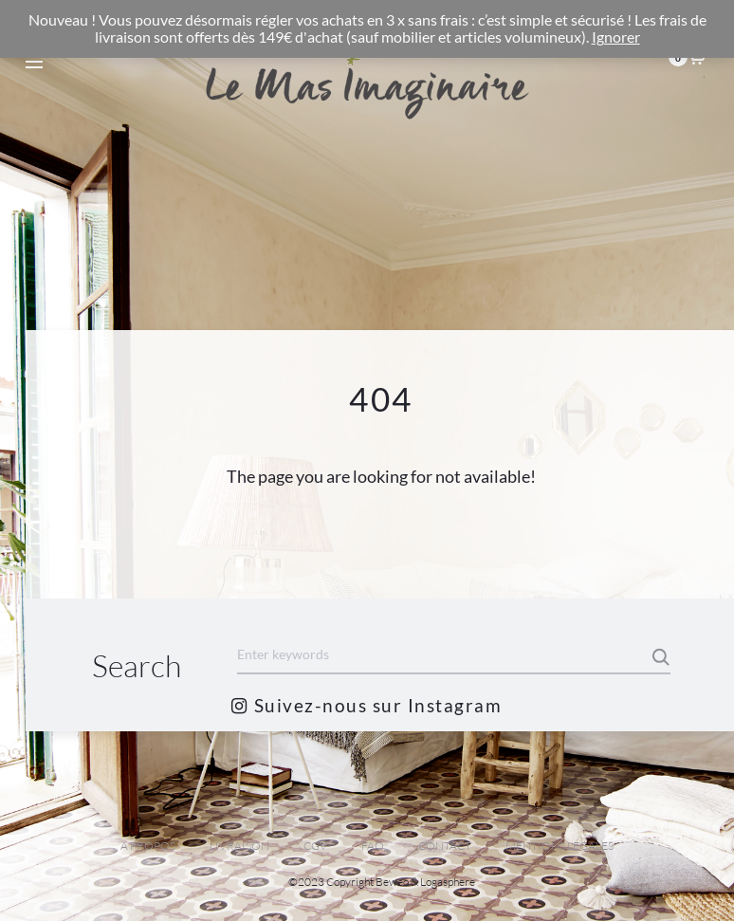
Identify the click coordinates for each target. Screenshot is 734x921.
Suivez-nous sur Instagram (366, 705)
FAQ (372, 845)
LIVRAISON (239, 845)
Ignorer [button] (616, 37)
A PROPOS (147, 845)
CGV (315, 845)
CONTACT (444, 845)
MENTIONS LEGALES (559, 845)
